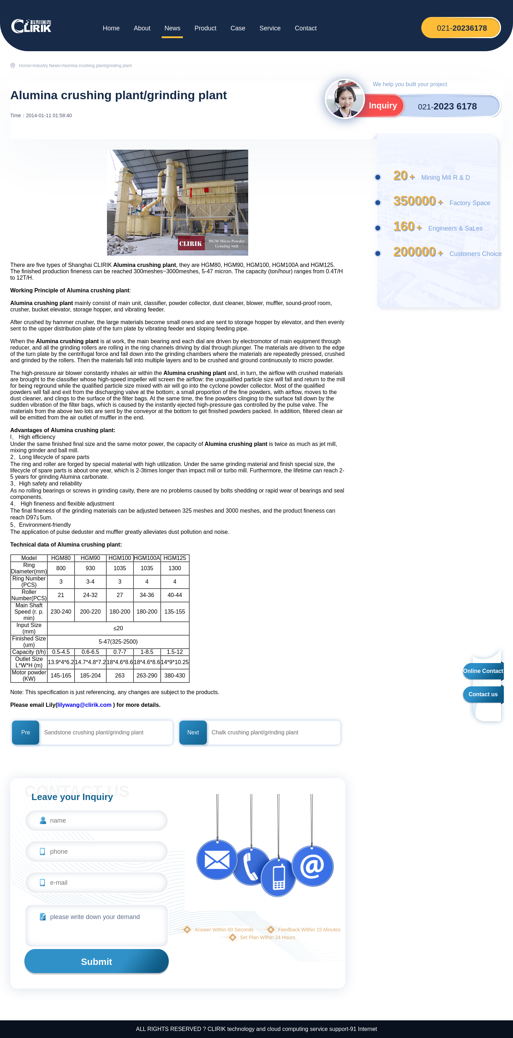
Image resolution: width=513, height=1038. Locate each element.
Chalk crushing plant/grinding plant (254, 732)
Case (238, 28)
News (172, 28)
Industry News (46, 65)
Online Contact (483, 671)
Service (270, 28)
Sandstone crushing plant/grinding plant (93, 732)
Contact (306, 28)
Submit (96, 961)
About (142, 28)
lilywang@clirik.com (84, 705)
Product (205, 28)
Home (111, 28)
